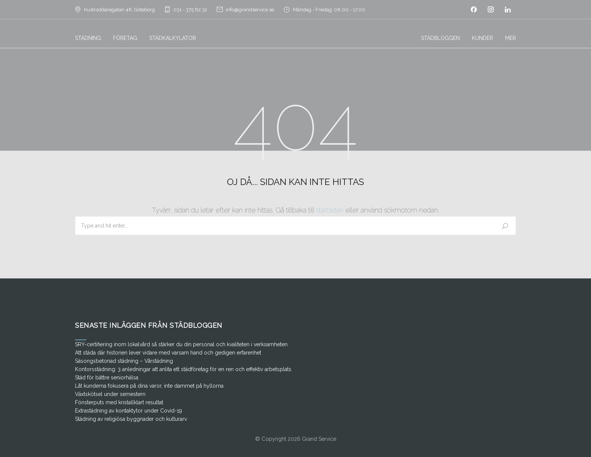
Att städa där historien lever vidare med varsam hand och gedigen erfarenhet (168, 353)
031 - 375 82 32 (190, 9)
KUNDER (482, 38)
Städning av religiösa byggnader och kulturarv (131, 419)
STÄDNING (88, 38)
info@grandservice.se (250, 9)
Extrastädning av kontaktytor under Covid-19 (128, 411)
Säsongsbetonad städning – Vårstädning (124, 361)
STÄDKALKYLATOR (172, 38)
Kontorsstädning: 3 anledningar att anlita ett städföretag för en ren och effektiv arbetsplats (183, 369)
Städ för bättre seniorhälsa (106, 377)
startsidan (329, 210)
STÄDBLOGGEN (440, 38)
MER (510, 38)
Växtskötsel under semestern (110, 394)
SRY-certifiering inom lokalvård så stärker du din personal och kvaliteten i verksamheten (181, 344)
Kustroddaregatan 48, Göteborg (119, 9)
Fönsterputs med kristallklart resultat (119, 402)
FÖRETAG (125, 38)
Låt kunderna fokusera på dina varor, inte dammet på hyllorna (149, 386)
